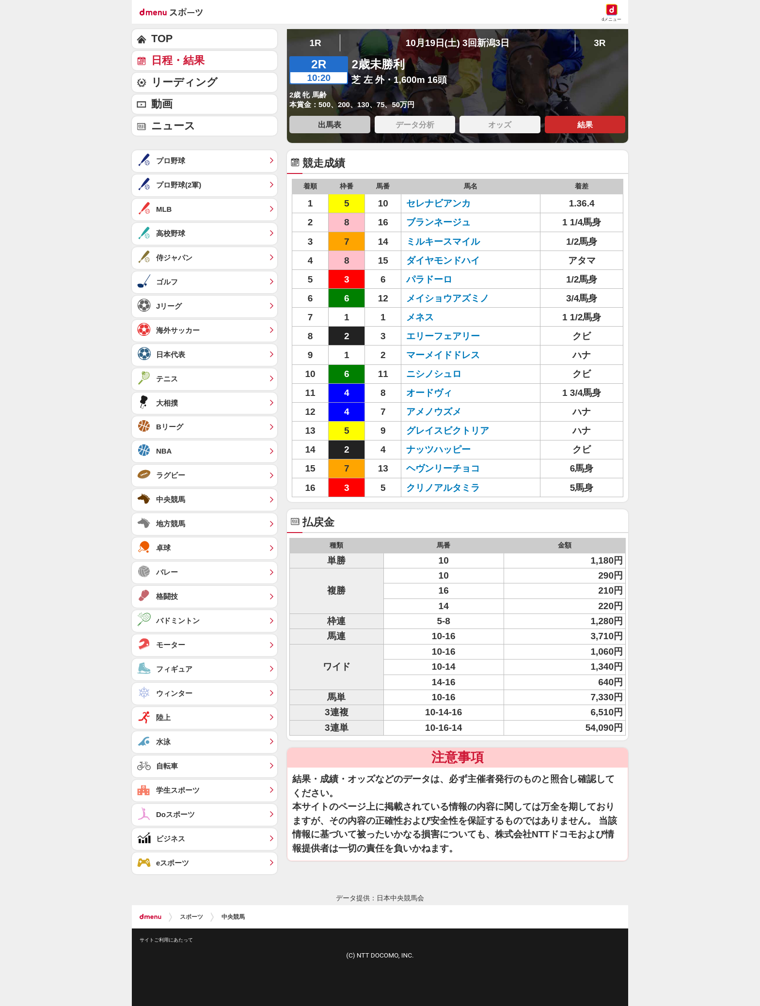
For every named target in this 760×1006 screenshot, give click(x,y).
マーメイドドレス (443, 355)
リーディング (184, 82)
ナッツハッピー (438, 449)
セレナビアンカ (438, 203)
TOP (162, 38)
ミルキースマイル (443, 241)
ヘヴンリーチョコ (443, 468)
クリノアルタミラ (443, 488)
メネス (420, 317)
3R (599, 43)
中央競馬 (233, 916)
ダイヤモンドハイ (443, 260)
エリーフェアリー (443, 336)
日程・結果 (178, 60)
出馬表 (329, 124)
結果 (585, 124)
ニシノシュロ (433, 374)
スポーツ (191, 916)
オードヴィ (429, 393)
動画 (162, 104)
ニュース (173, 126)
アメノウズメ (433, 412)
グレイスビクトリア (447, 430)
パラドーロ (429, 279)
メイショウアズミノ (447, 298)
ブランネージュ (438, 222)
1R (315, 43)
